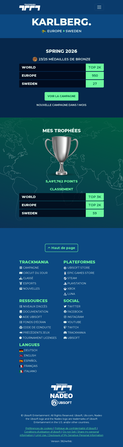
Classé (26, 278)
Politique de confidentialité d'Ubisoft (76, 428)
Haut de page (61, 248)
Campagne (29, 267)
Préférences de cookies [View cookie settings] (39, 428)
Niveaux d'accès (33, 306)
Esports (27, 283)
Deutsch (28, 350)
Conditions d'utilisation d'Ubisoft (42, 431)
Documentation (33, 311)
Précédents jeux (34, 332)
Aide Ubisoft (30, 316)
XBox (69, 288)
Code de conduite (35, 327)
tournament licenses (38, 337)
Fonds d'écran (32, 322)
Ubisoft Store (76, 267)
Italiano (28, 371)
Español (28, 360)
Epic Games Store (78, 273)
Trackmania (74, 332)
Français (28, 366)
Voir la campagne (61, 96)
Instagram (73, 316)
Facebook (73, 311)
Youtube (72, 322)
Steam (70, 278)
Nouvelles (29, 288)
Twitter (71, 306)
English (27, 355)
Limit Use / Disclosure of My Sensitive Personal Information (69, 435)
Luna (69, 293)
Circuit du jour (33, 273)
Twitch (71, 327)
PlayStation (74, 283)
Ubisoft (71, 337)
